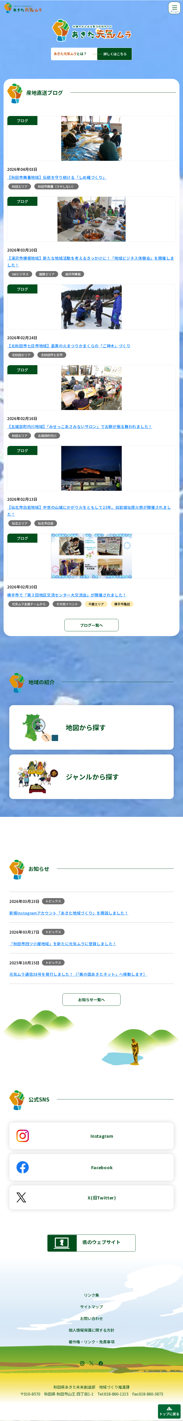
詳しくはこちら (115, 53)
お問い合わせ (91, 1318)
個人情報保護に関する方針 (91, 1330)
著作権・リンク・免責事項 (91, 1342)
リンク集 (91, 1295)
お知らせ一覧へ (91, 999)
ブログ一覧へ (91, 625)
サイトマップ (91, 1307)
